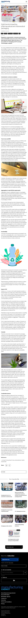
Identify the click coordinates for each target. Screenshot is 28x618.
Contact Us (3, 598)
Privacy (3, 603)
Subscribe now (9, 547)
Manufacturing (11, 483)
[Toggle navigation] (26, 1)
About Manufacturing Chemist (8, 593)
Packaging (5, 33)
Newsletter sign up (5, 596)
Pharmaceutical (10, 33)
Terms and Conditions (6, 601)
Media (2, 33)
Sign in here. (11, 562)
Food (19, 33)
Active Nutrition (16, 33)
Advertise (3, 600)
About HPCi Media (5, 594)
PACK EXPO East (21, 440)
